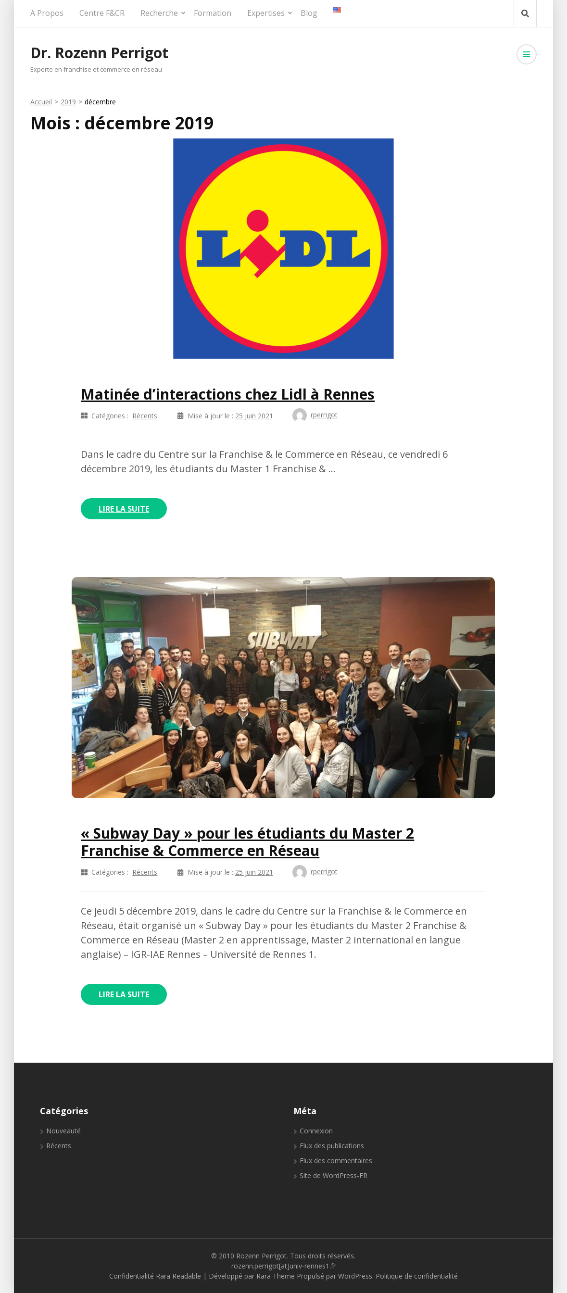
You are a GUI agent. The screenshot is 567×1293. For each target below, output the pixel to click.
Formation (212, 13)
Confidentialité (131, 1275)
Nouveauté (63, 1130)
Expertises (266, 13)
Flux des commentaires (336, 1160)
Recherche (159, 13)
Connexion (316, 1130)
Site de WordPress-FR (333, 1175)
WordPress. (356, 1275)
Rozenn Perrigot (261, 1255)
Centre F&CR (102, 13)
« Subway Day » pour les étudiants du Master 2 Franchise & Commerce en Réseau (247, 841)
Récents (144, 415)
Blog (309, 13)
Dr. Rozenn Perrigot (99, 53)
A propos (46, 13)
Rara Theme (275, 1275)
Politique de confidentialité (417, 1275)
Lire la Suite (124, 508)
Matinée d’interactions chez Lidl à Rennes (228, 394)
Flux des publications (332, 1145)
